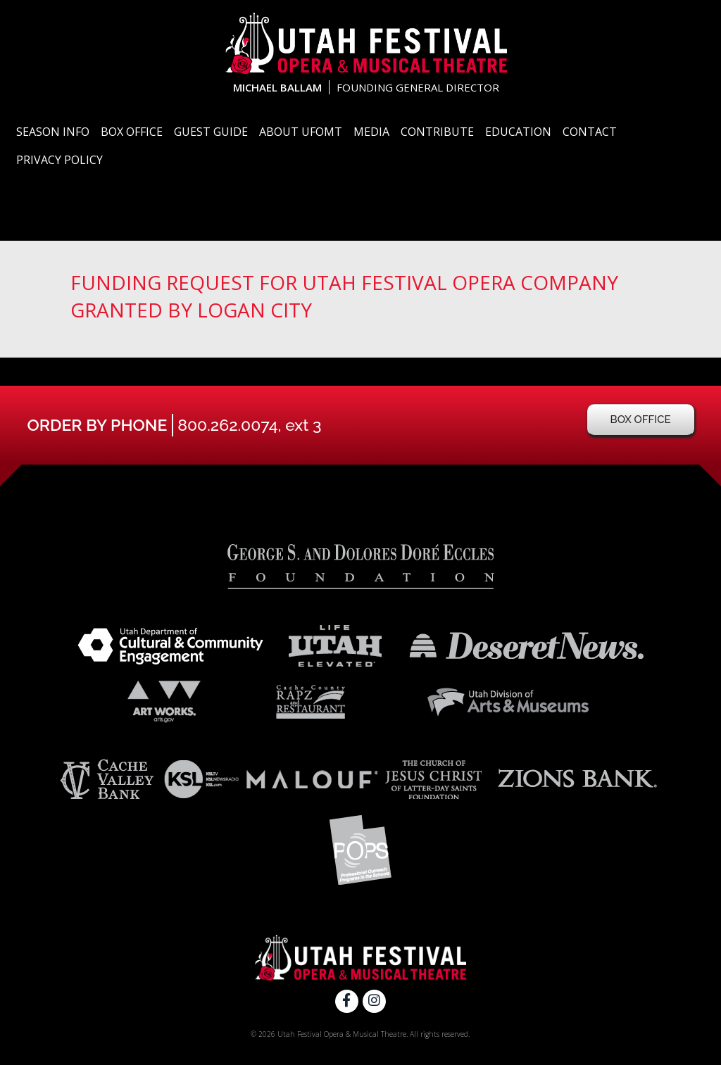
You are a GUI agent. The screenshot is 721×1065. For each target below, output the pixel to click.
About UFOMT (300, 131)
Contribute (437, 131)
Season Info (52, 131)
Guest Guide (211, 131)
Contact (590, 131)
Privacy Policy (59, 160)
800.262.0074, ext (249, 424)
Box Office (132, 131)
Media (371, 131)
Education (518, 131)
